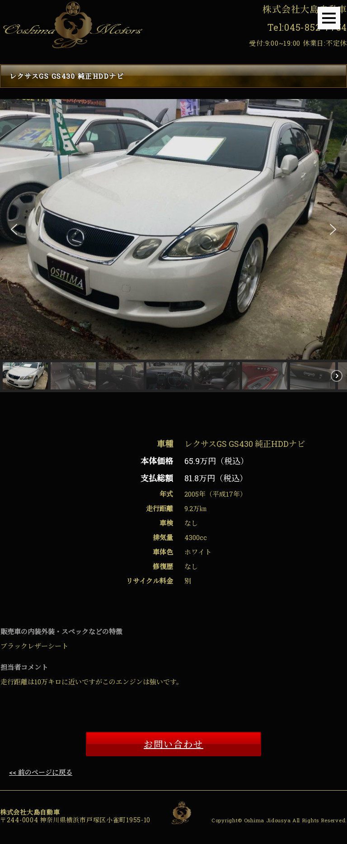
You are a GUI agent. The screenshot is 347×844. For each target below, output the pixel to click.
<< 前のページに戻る (40, 772)
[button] (14, 229)
